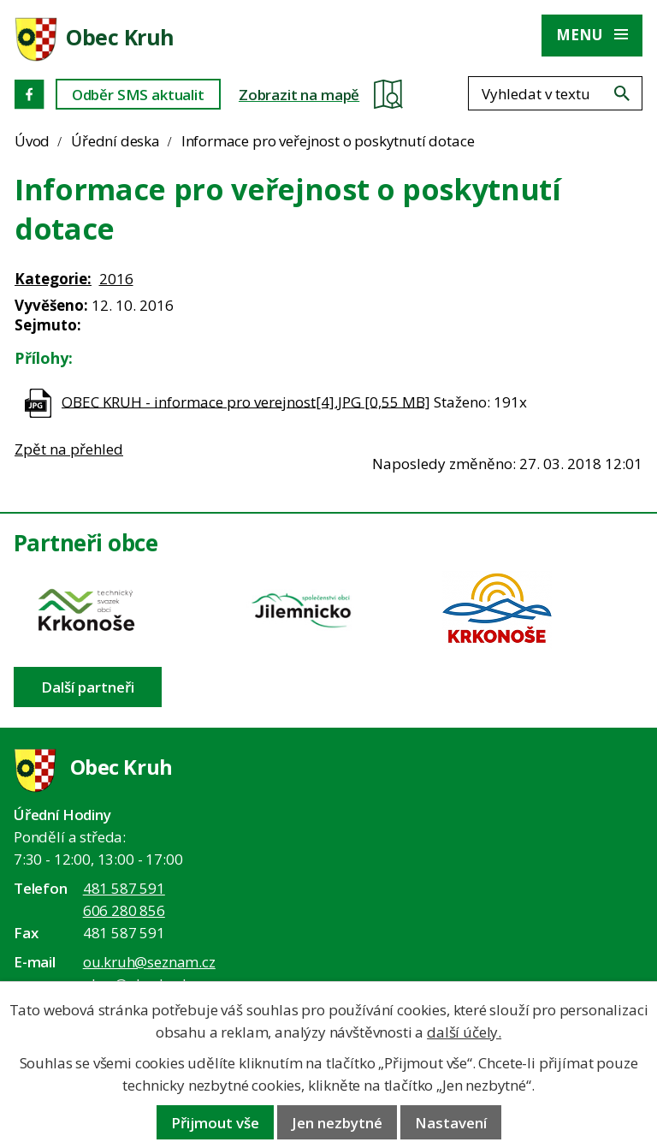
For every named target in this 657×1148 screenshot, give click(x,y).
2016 (116, 278)
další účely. (464, 1032)
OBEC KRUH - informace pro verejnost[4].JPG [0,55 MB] (246, 401)
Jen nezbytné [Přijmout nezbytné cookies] (337, 1123)
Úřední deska (115, 141)
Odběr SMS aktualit (138, 94)
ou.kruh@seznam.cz (149, 962)
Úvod (32, 141)
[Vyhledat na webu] (622, 93)
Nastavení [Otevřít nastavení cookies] (451, 1123)
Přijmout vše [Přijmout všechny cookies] (215, 1123)
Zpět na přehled (69, 449)
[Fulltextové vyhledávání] (555, 93)
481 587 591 (124, 888)
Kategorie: (53, 278)
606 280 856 (124, 910)
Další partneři (87, 687)
